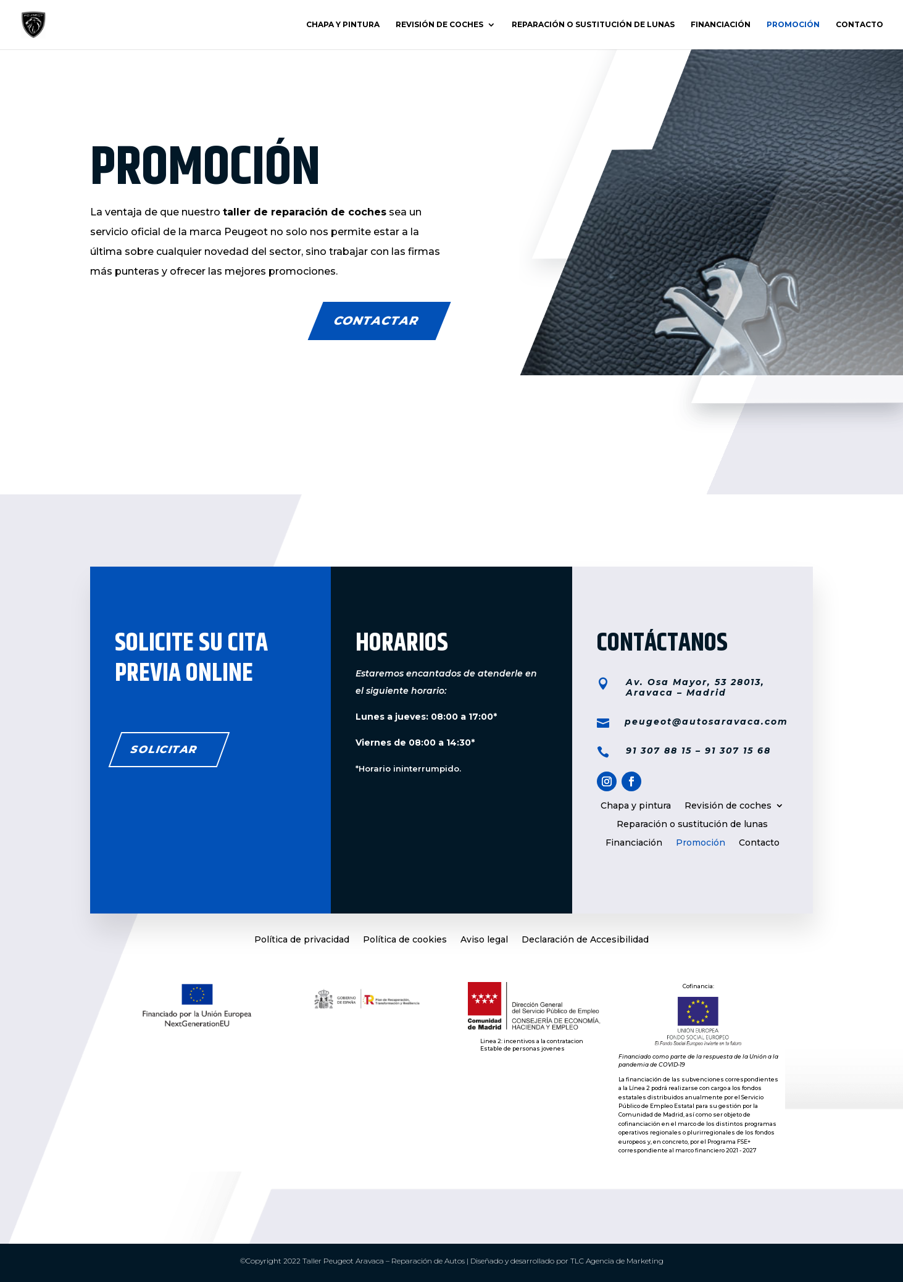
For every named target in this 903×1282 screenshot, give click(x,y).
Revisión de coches (439, 24)
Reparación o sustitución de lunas (593, 24)
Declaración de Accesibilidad (585, 940)
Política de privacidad (301, 940)
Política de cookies (405, 940)
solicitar (164, 749)
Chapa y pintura (343, 24)
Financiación (721, 24)
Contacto (859, 24)
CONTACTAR (376, 321)
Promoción (793, 24)
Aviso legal (484, 940)
